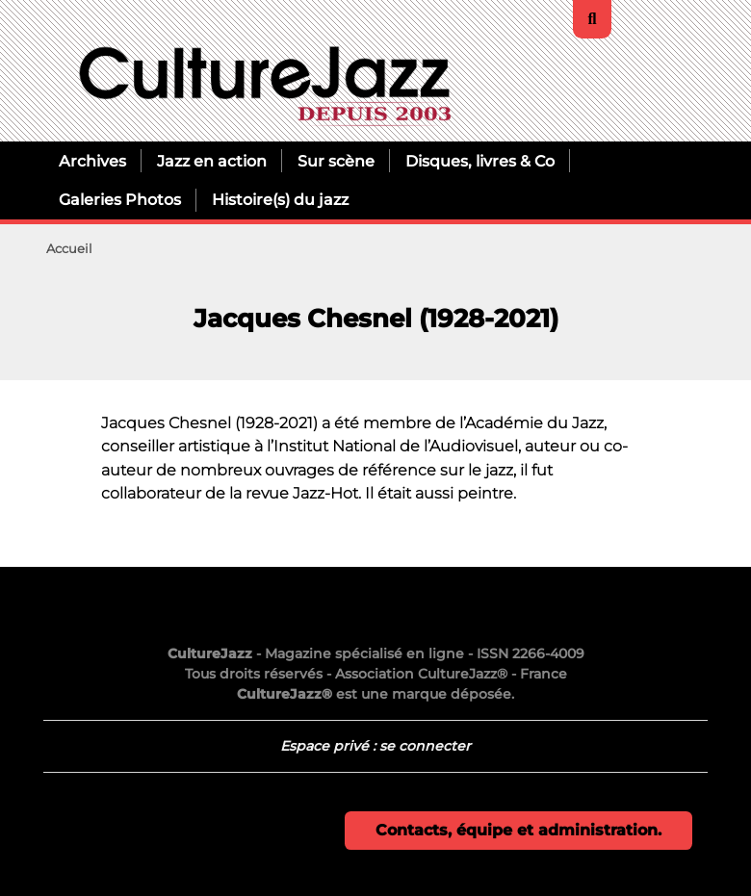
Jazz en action (212, 160)
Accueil (69, 249)
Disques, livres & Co (480, 160)
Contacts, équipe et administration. (518, 830)
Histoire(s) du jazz (280, 199)
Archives (92, 160)
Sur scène (336, 160)
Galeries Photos (120, 199)
